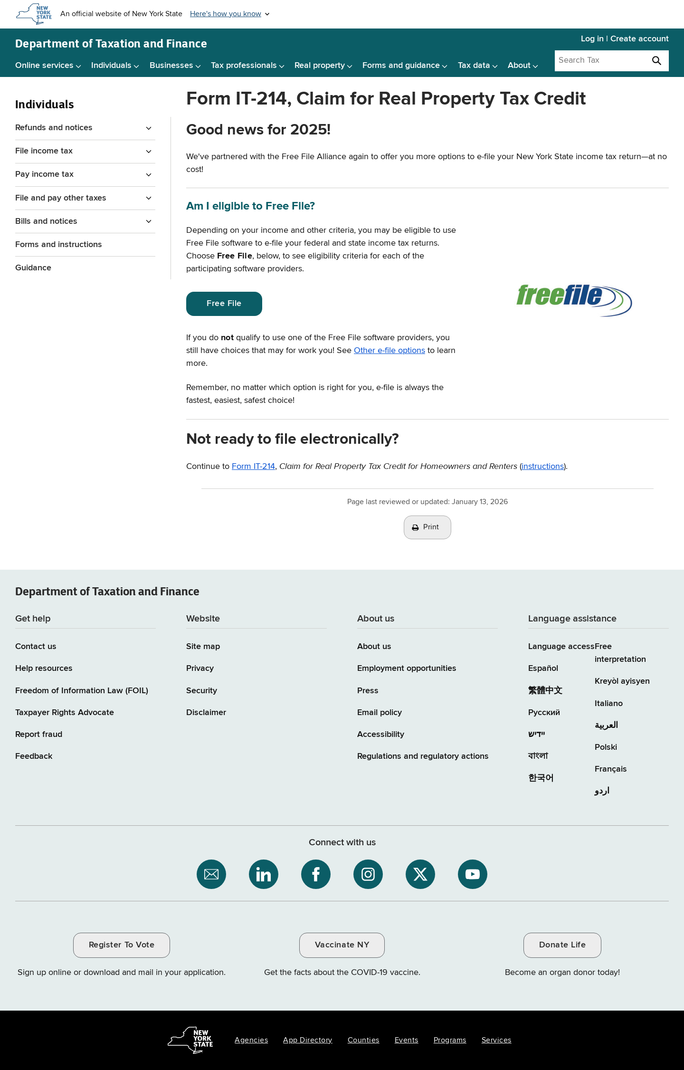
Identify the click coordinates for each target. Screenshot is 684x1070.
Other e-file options (389, 350)
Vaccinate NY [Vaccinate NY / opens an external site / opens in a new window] (342, 945)
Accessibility (380, 734)
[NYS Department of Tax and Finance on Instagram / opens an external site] (368, 874)
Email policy (379, 712)
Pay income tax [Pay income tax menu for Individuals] (44, 174)
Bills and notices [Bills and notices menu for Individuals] (46, 221)
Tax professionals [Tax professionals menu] (244, 65)
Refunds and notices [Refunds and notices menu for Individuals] (54, 128)
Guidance (33, 268)
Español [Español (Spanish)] (543, 668)
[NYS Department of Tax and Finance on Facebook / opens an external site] (316, 874)
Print (431, 527)
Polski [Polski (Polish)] (606, 747)
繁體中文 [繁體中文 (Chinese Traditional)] (545, 691)
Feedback (33, 756)
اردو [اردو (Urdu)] (602, 791)
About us (374, 646)
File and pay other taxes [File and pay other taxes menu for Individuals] (60, 198)
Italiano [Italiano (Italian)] (609, 703)
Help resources (44, 668)
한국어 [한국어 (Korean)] (541, 778)
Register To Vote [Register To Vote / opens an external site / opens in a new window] (121, 945)
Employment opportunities (406, 668)
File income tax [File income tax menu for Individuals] (44, 151)
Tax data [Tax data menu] (474, 65)
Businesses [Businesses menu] (171, 65)
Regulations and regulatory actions (423, 756)
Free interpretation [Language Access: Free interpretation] (620, 653)
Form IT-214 (253, 466)
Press (368, 691)
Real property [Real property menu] (319, 65)
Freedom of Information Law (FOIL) (81, 691)
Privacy (200, 668)
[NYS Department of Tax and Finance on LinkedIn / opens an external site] (263, 874)
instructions (543, 466)
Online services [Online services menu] (44, 65)
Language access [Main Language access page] (561, 646)
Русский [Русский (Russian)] (544, 712)
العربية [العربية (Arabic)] (606, 725)
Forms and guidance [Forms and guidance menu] (401, 65)
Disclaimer (206, 712)
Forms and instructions (58, 244)
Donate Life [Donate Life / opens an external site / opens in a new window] (562, 945)
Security (201, 691)
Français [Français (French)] (611, 769)
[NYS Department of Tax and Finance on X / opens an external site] (420, 874)
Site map (203, 646)
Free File (224, 303)
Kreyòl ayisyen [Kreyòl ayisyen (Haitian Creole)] (622, 681)
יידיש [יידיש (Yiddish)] (536, 734)
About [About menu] (519, 65)
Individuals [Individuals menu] (111, 65)
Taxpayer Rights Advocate (64, 712)
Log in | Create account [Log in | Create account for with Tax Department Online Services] (625, 39)
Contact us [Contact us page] (36, 646)
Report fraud (38, 734)
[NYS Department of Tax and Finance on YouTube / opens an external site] (472, 874)
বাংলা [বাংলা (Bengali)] (538, 756)
